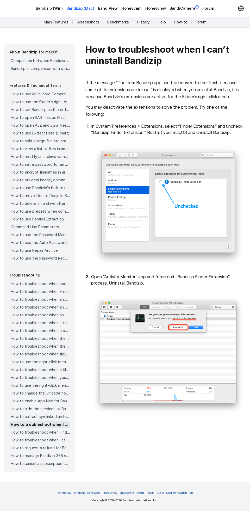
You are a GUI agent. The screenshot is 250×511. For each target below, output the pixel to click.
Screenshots (88, 22)
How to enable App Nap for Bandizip (40, 401)
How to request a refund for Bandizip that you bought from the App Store (40, 448)
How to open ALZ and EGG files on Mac (40, 125)
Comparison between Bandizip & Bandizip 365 (40, 60)
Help (162, 22)
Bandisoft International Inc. (140, 500)
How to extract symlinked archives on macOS (40, 416)
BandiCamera (184, 8)
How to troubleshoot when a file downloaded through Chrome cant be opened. (40, 369)
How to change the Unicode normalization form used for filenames (40, 393)
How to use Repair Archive (34, 250)
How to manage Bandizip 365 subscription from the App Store (40, 455)
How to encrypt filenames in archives (40, 172)
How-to (181, 22)
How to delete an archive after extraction (40, 203)
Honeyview (155, 8)
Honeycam (131, 8)
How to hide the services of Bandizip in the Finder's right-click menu (40, 409)
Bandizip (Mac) (80, 8)
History (143, 22)
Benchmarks (118, 22)
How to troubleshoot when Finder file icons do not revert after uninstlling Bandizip (40, 432)
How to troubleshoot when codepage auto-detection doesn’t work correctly (40, 283)
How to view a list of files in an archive (40, 148)
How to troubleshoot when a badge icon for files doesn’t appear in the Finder (40, 330)
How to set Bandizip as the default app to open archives (40, 109)
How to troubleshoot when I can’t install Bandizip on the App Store (40, 440)
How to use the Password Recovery (40, 258)
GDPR (160, 493)
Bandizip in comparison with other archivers (40, 68)
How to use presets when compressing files (40, 211)
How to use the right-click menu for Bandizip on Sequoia (40, 385)
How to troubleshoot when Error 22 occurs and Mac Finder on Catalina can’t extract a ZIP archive (40, 291)
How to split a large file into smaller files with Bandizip (40, 141)
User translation (176, 493)
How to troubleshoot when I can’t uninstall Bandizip (40, 424)
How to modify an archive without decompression (40, 156)
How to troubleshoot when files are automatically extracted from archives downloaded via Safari (40, 354)
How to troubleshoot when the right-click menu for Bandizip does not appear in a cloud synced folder (40, 346)
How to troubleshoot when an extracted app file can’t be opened (40, 315)
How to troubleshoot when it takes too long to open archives (40, 323)
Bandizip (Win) (49, 8)
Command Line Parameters (35, 227)
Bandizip (79, 493)
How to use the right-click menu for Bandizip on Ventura (40, 362)
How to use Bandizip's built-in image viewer (40, 188)
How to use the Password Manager (40, 234)
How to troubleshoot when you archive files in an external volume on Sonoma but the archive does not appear (40, 377)
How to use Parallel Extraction (37, 219)
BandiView (108, 8)
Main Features (56, 22)
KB (191, 493)
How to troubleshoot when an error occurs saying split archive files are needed (40, 307)
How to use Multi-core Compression (40, 94)
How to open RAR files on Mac (38, 117)
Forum (208, 8)
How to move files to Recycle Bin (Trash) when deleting (40, 195)
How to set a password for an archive (40, 164)
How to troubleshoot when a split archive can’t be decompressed (40, 299)
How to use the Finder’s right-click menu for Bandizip (40, 102)
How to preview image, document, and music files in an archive (40, 180)
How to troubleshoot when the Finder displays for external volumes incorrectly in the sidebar (40, 338)
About (140, 493)
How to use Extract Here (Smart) (40, 133)
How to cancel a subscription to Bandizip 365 (40, 463)
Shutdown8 (127, 493)
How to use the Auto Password (39, 242)
